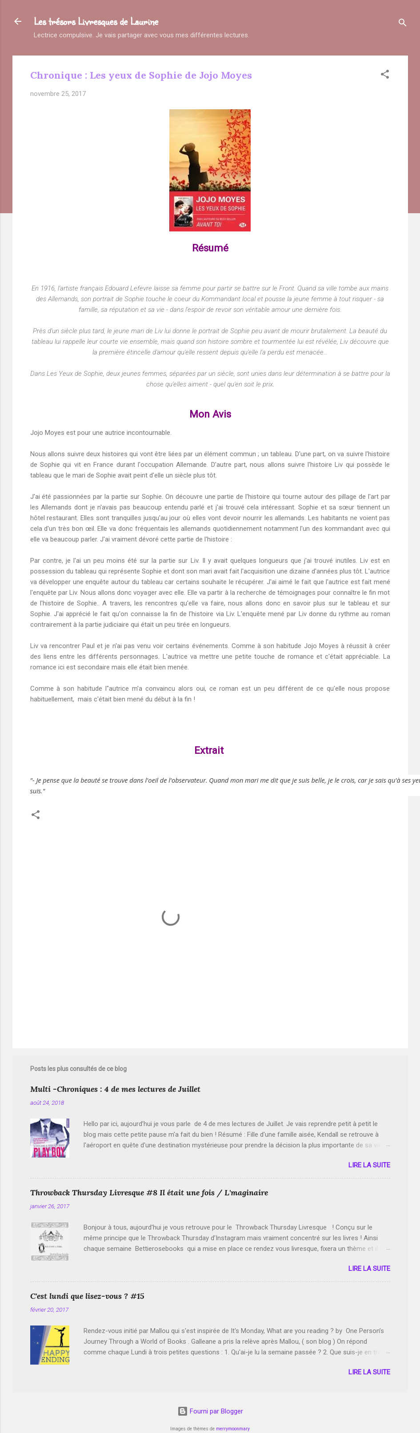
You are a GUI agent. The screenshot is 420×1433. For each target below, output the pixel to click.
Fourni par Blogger (210, 1411)
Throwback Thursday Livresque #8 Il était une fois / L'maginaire (149, 1192)
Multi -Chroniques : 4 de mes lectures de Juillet (115, 1089)
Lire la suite (369, 1165)
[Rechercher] (402, 24)
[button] (385, 76)
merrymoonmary (233, 1429)
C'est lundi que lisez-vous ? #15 (87, 1296)
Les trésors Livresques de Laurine (96, 21)
